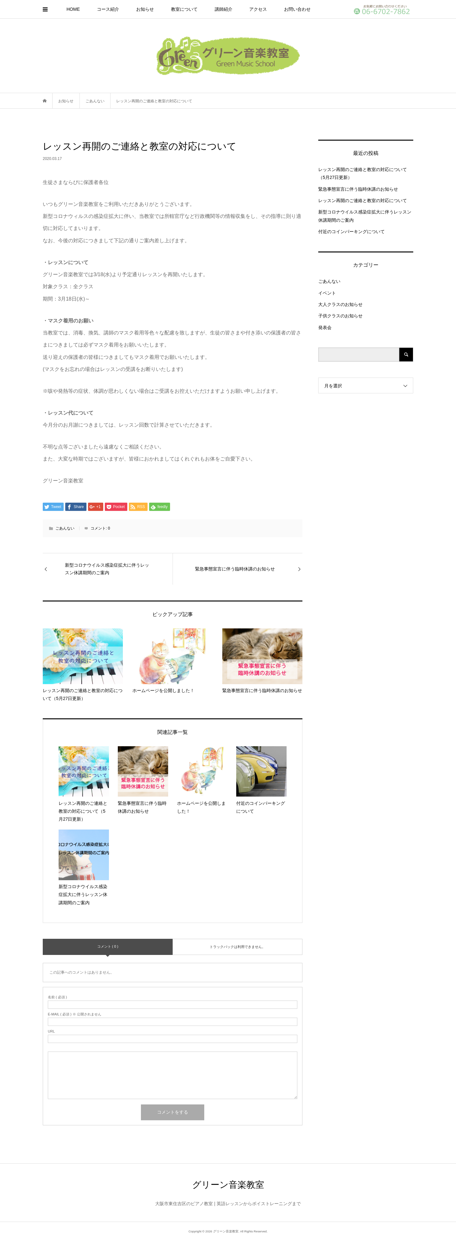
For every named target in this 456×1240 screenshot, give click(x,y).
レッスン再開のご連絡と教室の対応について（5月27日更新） (362, 173)
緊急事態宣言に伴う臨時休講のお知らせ (358, 189)
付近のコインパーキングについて (351, 231)
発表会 (325, 327)
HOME (73, 9)
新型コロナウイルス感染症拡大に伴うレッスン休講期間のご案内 (364, 215)
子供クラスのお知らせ (340, 315)
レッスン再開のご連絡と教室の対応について (362, 200)
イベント (327, 293)
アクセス (258, 9)
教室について (184, 9)
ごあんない (64, 528)
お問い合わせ (297, 9)
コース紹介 (108, 9)
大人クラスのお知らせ (340, 304)
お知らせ (145, 9)
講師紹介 (223, 9)
